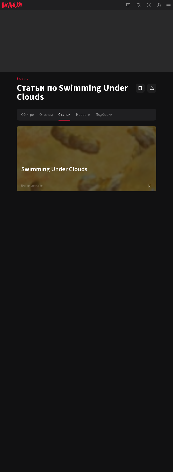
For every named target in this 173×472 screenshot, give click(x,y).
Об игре (27, 114)
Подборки (104, 114)
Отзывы (46, 114)
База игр (22, 78)
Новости (83, 114)
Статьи (64, 114)
